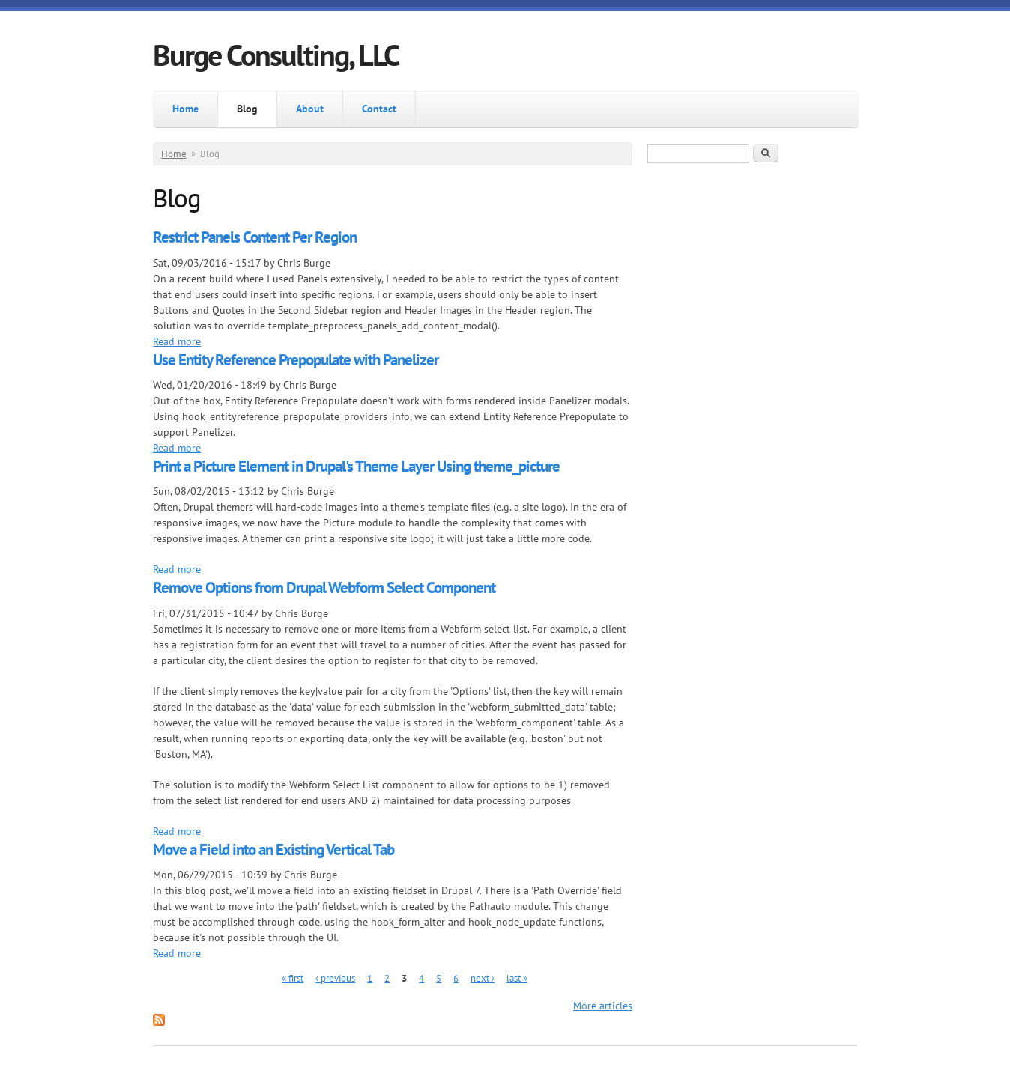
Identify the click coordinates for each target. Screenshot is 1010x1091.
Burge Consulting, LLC (276, 54)
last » (516, 978)
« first (292, 978)
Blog (247, 108)
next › (483, 978)
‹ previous (335, 978)
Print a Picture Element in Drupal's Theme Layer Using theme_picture (356, 466)
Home (185, 108)
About (310, 108)
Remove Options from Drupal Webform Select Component (324, 587)
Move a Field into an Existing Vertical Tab (273, 849)
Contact (379, 108)
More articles (602, 1005)
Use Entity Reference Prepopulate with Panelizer (295, 360)
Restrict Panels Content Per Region (255, 237)
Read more (177, 341)
